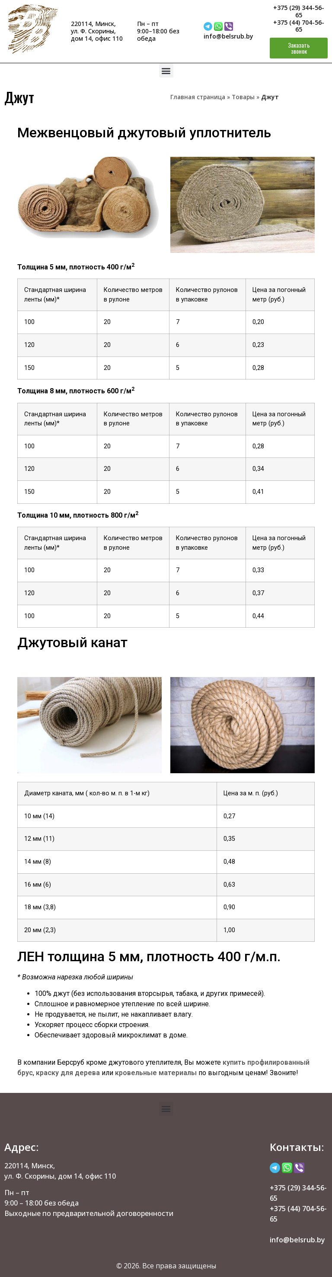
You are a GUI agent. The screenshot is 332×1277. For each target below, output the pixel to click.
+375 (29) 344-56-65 (298, 11)
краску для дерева (68, 1073)
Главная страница (197, 97)
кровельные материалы (156, 1073)
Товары (243, 97)
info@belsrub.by (228, 36)
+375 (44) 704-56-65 (298, 26)
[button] (166, 70)
